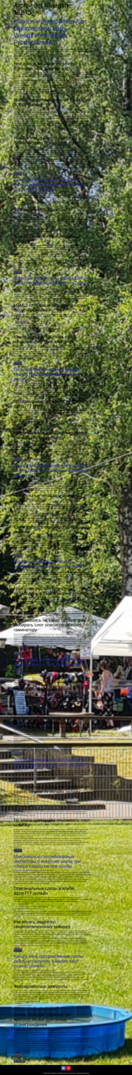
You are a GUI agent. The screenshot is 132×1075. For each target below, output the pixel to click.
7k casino (71, 293)
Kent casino (32, 976)
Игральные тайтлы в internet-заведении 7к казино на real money (49, 564)
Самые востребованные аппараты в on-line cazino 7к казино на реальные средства (51, 470)
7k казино (76, 774)
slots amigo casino (70, 169)
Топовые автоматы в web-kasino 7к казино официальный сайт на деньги (51, 762)
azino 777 (85, 389)
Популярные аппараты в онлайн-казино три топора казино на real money (47, 374)
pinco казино (62, 197)
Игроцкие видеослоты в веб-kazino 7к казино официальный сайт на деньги (52, 280)
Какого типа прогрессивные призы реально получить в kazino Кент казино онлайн (49, 961)
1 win (70, 677)
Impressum (72, 1073)
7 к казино (67, 485)
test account (30, 47)
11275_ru (18, 173)
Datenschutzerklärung (83, 1073)
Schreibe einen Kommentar (45, 193)
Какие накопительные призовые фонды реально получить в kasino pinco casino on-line (49, 184)
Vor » (22, 1061)
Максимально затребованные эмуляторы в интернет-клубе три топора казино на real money (47, 861)
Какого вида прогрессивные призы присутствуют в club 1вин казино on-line (51, 664)
